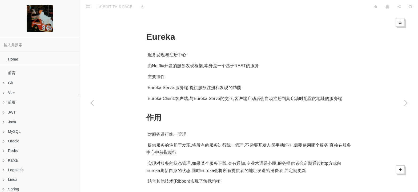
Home (13, 59)
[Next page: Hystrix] (406, 102)
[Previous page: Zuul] (92, 102)
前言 (11, 73)
